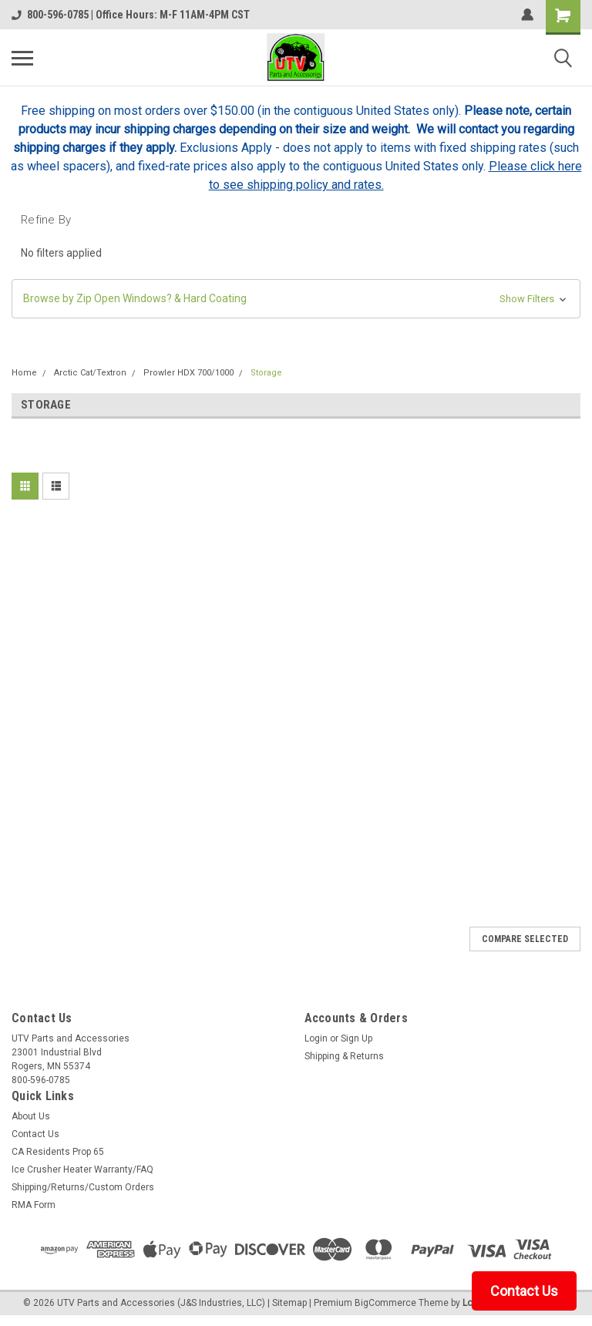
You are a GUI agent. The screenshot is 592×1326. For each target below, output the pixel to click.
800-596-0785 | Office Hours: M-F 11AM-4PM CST (131, 14)
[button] (296, 298)
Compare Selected (525, 939)
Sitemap (289, 1302)
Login (316, 1038)
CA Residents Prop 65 (58, 1151)
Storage (266, 373)
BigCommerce (385, 1302)
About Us (31, 1116)
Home (24, 373)
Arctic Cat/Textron (90, 373)
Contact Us (35, 1134)
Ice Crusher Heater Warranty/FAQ (82, 1169)
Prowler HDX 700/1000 (188, 373)
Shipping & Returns (344, 1056)
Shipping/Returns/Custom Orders (83, 1187)
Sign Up (356, 1038)
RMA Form (34, 1205)
